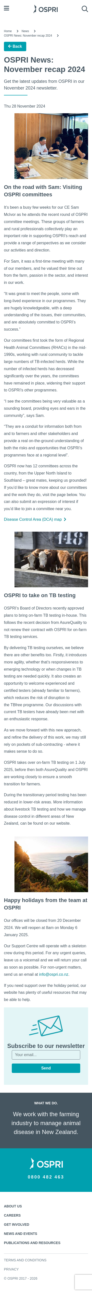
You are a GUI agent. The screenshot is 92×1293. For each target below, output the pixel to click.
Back (15, 46)
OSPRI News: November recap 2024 (28, 35)
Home (8, 31)
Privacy (11, 1269)
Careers (12, 1215)
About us (13, 1206)
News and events (20, 1234)
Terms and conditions (25, 1260)
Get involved (16, 1224)
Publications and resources (32, 1243)
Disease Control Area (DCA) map (35, 519)
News (25, 31)
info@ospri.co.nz (53, 974)
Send (46, 1068)
